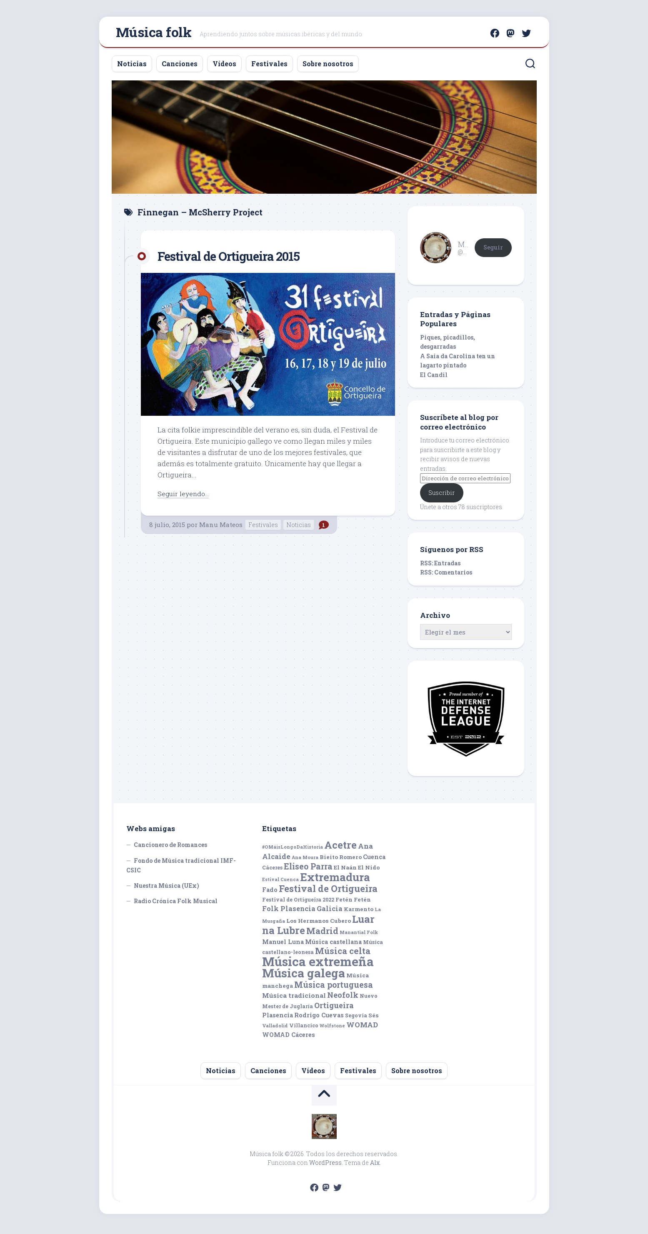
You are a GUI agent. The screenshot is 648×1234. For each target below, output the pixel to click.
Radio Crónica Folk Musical (176, 904)
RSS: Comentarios (446, 576)
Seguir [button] (493, 251)
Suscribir (441, 496)
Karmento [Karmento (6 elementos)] (358, 912)
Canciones (180, 66)
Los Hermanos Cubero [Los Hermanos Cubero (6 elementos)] (318, 924)
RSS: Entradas (440, 566)
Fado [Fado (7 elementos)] (270, 893)
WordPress (325, 1166)
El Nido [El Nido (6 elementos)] (369, 870)
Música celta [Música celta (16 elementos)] (342, 954)
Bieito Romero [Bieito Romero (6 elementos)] (341, 860)
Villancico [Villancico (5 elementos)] (303, 1028)
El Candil (434, 378)
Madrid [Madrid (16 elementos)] (322, 934)
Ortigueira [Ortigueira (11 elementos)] (334, 1009)
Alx (375, 1166)
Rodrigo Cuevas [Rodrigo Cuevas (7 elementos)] (319, 1018)
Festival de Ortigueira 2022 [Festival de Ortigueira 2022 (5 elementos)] (298, 902)
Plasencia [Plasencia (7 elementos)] (277, 1018)
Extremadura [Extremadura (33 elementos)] (335, 880)
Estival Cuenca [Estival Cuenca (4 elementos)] (280, 883)
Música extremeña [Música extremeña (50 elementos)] (318, 965)
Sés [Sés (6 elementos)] (373, 1018)
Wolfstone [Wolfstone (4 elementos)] (332, 1029)
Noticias (132, 66)
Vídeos (224, 66)
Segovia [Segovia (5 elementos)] (356, 1018)
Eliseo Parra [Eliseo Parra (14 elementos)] (308, 869)
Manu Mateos (221, 528)
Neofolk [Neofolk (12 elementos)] (342, 998)
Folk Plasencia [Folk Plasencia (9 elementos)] (288, 911)
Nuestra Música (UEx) (166, 889)
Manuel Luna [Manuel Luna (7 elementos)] (283, 945)
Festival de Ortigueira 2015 (238, 259)
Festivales (269, 66)
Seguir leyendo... (185, 497)
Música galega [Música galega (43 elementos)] (303, 976)
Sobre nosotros (328, 66)
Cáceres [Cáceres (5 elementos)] (272, 870)
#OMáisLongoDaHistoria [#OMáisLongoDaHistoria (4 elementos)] (292, 850)
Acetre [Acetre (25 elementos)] (340, 848)
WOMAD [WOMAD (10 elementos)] (362, 1028)
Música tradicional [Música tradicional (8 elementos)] (294, 998)
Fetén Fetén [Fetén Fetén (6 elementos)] (353, 903)
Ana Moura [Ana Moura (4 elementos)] (305, 861)
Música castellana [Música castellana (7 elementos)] (333, 945)
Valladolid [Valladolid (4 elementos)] (275, 1029)
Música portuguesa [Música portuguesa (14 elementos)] (333, 988)
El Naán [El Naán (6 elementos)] (345, 870)
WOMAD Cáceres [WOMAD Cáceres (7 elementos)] (288, 1038)
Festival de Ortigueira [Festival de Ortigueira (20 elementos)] (328, 892)
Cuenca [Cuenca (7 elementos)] (374, 860)
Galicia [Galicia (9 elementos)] (330, 911)
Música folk (154, 33)
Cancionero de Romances (170, 848)
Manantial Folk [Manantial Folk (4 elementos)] (359, 936)
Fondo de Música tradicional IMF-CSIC (181, 869)
